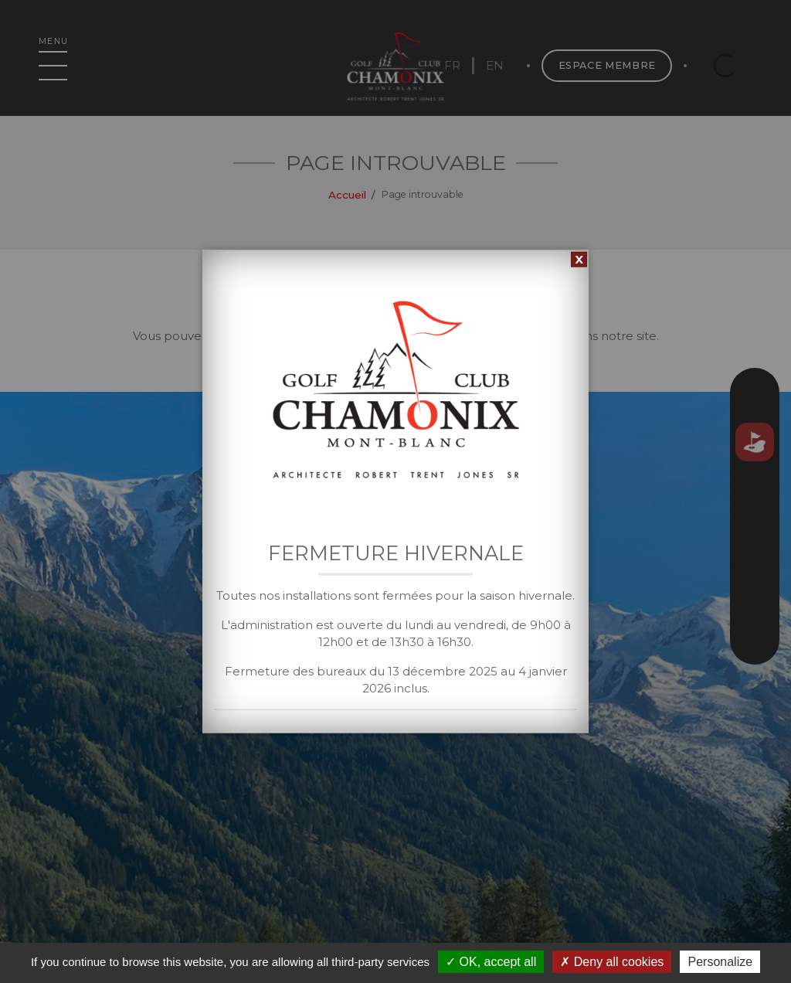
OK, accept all (491, 961)
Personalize (719, 961)
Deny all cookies (612, 961)
